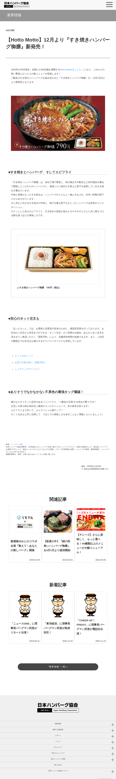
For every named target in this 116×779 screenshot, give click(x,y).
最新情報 (58, 714)
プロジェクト (58, 737)
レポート (58, 725)
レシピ (58, 731)
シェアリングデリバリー (27, 369)
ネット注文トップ (24, 356)
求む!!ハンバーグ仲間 (58, 749)
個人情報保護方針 (104, 770)
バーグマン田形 (17, 444)
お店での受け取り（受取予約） (30, 362)
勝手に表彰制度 (58, 720)
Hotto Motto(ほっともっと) (73, 69)
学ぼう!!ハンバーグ (58, 743)
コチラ (37, 454)
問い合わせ (58, 755)
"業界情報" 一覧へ (58, 654)
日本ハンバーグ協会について (58, 761)
